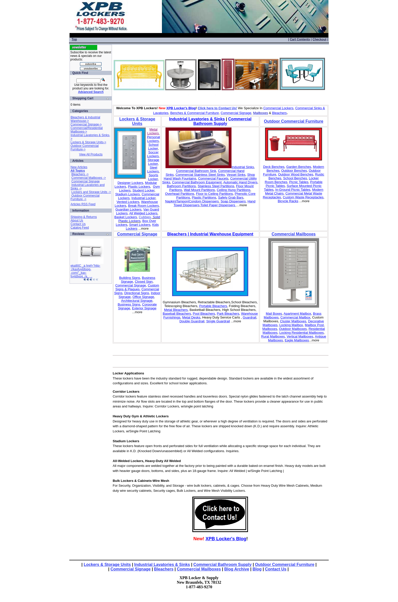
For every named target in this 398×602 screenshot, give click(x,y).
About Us (77, 220)
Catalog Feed (80, 227)
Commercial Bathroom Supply (222, 564)
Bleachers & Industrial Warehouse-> (85, 119)
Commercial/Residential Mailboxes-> (87, 129)
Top (74, 39)
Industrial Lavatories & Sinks (162, 564)
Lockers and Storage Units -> (91, 192)
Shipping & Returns (84, 217)
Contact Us (78, 224)
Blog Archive (236, 569)
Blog (257, 569)
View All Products (91, 154)
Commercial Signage (85, 181)
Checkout (319, 39)
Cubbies (145, 217)
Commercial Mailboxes (199, 569)
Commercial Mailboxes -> (88, 178)
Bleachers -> (80, 174)
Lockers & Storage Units (107, 564)
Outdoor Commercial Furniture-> (85, 147)
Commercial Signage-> (86, 124)
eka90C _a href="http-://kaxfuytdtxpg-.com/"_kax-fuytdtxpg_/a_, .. (85, 271)
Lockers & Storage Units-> (88, 142)
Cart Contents (300, 39)
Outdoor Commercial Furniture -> (85, 197)
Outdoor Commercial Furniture (284, 564)
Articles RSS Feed (83, 204)
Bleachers (164, 569)
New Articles (79, 167)
